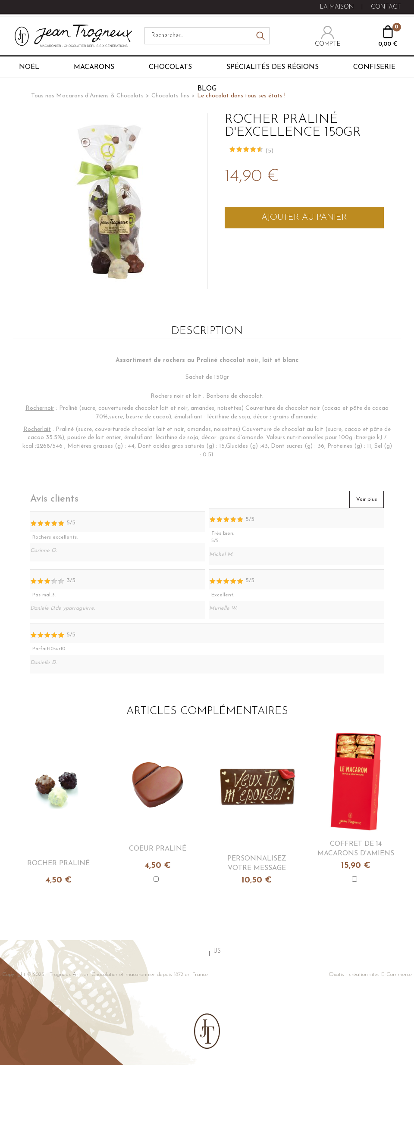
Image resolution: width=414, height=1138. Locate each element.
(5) (269, 151)
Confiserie (374, 67)
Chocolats (170, 67)
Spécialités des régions (272, 67)
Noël (29, 67)
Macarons (94, 67)
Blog (207, 88)
